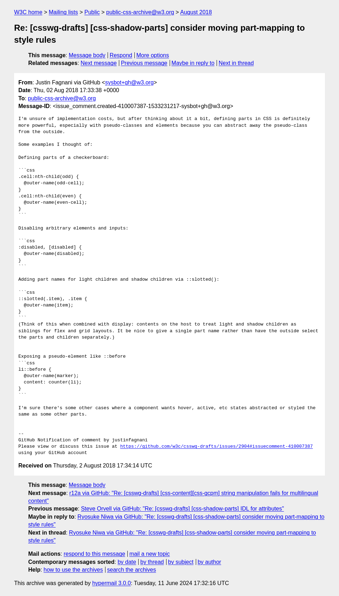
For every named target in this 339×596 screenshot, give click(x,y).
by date (126, 562)
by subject (180, 562)
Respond (121, 55)
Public (92, 12)
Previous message (144, 63)
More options (153, 55)
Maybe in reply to (192, 63)
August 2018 (196, 12)
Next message (99, 63)
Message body (87, 55)
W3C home (28, 12)
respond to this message (94, 554)
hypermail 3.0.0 (111, 583)
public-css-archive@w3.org (140, 12)
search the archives (131, 570)
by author (209, 562)
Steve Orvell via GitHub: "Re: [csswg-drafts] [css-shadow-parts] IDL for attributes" (182, 509)
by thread (152, 562)
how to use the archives (73, 570)
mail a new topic (149, 554)
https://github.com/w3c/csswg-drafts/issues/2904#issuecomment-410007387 (216, 446)
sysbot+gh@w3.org (129, 82)
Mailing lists (63, 12)
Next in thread (236, 63)
